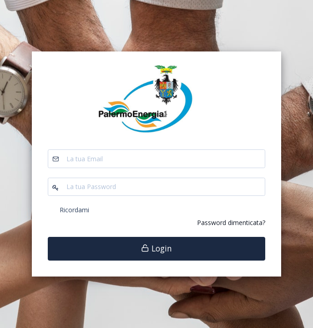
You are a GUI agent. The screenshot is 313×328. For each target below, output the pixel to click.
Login (156, 248)
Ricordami (74, 209)
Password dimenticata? (231, 222)
